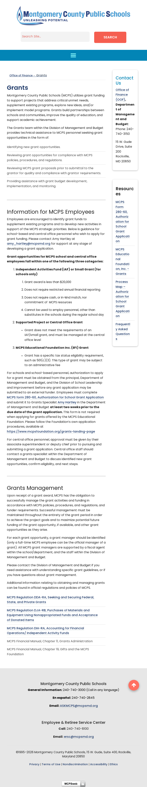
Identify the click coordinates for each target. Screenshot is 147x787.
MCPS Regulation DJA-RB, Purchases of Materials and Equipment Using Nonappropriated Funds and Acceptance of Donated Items (52, 615)
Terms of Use (51, 764)
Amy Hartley (67, 402)
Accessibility (98, 764)
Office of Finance (28, 75)
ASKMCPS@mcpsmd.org (79, 706)
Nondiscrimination (75, 764)
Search (110, 37)
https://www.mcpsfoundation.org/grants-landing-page (51, 431)
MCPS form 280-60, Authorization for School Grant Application (55, 397)
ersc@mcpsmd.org (79, 736)
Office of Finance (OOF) (122, 95)
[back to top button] (133, 685)
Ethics (114, 764)
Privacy (34, 764)
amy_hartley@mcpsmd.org (28, 243)
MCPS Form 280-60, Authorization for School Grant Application (123, 222)
